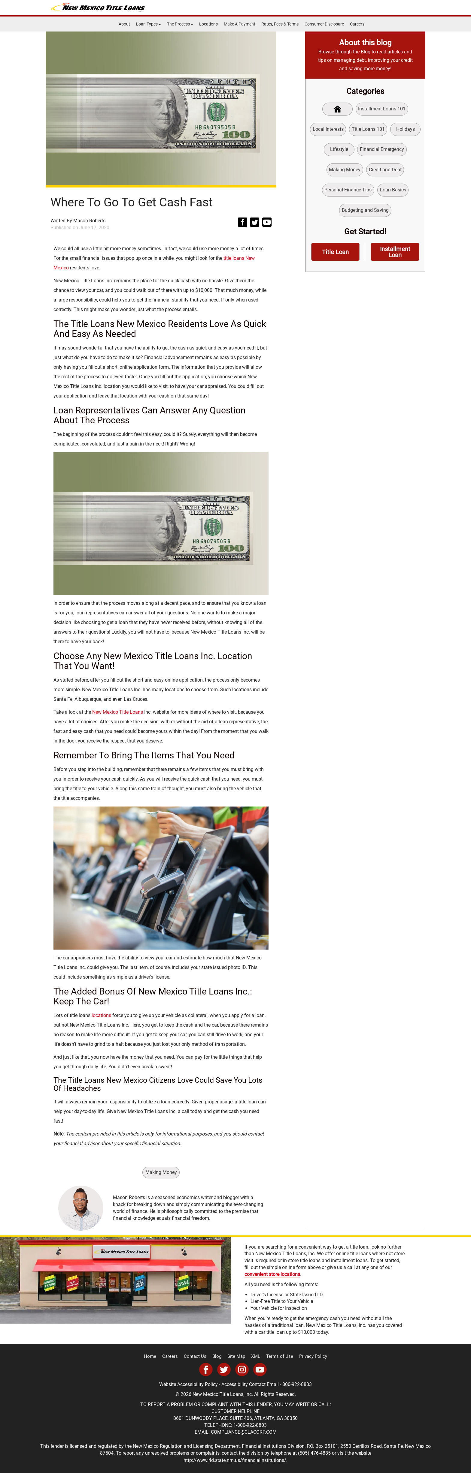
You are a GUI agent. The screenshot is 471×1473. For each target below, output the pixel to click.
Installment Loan (395, 254)
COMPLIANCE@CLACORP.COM (243, 1432)
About (124, 24)
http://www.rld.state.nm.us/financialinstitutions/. (235, 1460)
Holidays (405, 129)
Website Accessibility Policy (188, 1384)
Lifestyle (339, 150)
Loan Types (148, 24)
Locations (208, 24)
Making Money (161, 1172)
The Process (180, 24)
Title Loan (335, 254)
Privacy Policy (308, 1356)
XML (255, 1356)
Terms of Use (278, 1356)
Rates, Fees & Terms (280, 24)
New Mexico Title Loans (117, 712)
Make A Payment (239, 24)
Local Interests (327, 129)
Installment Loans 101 (382, 109)
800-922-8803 (297, 1384)
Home (155, 1356)
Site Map (237, 1356)
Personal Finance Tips (348, 191)
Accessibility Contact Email (250, 1384)
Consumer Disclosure (324, 24)
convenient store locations (272, 1274)
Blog (218, 1356)
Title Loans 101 (367, 129)
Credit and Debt (385, 171)
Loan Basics (393, 191)
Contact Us (197, 1356)
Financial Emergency (382, 150)
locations (101, 1015)
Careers (357, 24)
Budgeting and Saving (365, 212)
